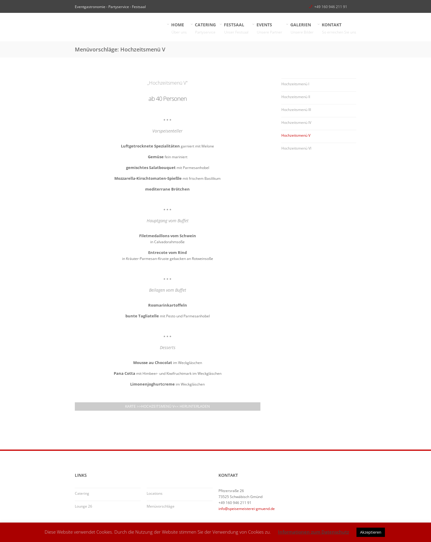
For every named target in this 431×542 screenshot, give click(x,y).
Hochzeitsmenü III (296, 109)
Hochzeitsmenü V (295, 135)
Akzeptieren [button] (370, 532)
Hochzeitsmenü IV (296, 122)
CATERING (205, 28)
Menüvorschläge (160, 506)
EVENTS (269, 28)
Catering (82, 493)
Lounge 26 (83, 506)
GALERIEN (302, 28)
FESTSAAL (236, 28)
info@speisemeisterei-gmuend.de (246, 508)
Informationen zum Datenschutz (313, 532)
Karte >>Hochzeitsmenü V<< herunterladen (167, 406)
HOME (179, 28)
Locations (155, 493)
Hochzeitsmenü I (295, 83)
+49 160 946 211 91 (330, 6)
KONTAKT (339, 28)
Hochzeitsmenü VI (296, 148)
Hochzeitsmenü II (295, 96)
